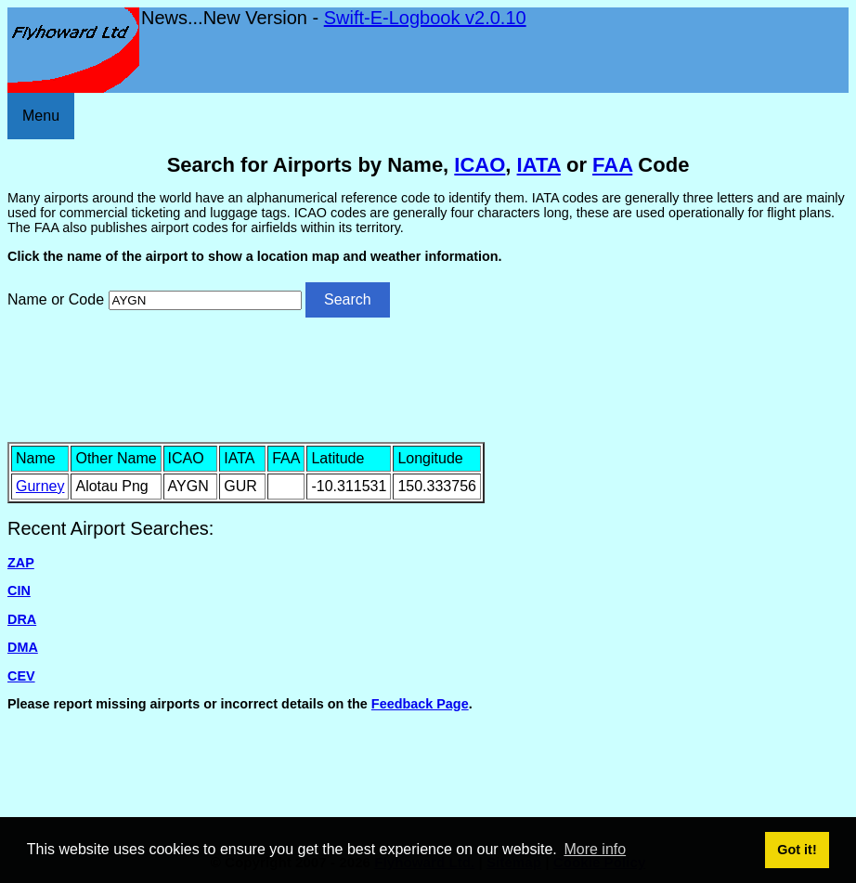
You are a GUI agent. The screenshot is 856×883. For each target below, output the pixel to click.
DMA (22, 647)
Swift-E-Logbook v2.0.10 (425, 17)
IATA (539, 164)
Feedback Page (420, 703)
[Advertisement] (428, 378)
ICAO (479, 164)
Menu (40, 115)
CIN (19, 590)
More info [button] (595, 849)
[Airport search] (205, 300)
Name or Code (55, 299)
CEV (21, 676)
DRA (21, 619)
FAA (612, 164)
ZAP (20, 562)
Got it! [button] (796, 849)
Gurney (40, 486)
